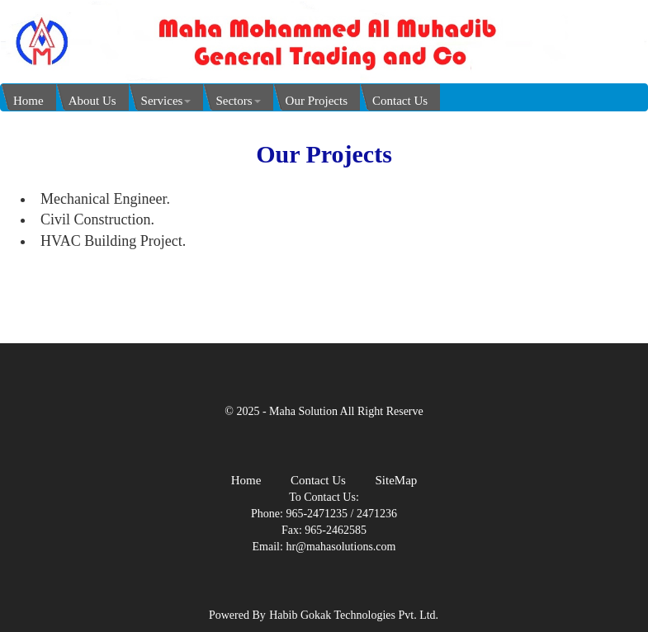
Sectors (237, 100)
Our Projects (317, 100)
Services (166, 100)
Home (28, 100)
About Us (92, 100)
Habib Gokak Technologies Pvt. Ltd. (353, 615)
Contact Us (400, 100)
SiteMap (396, 480)
